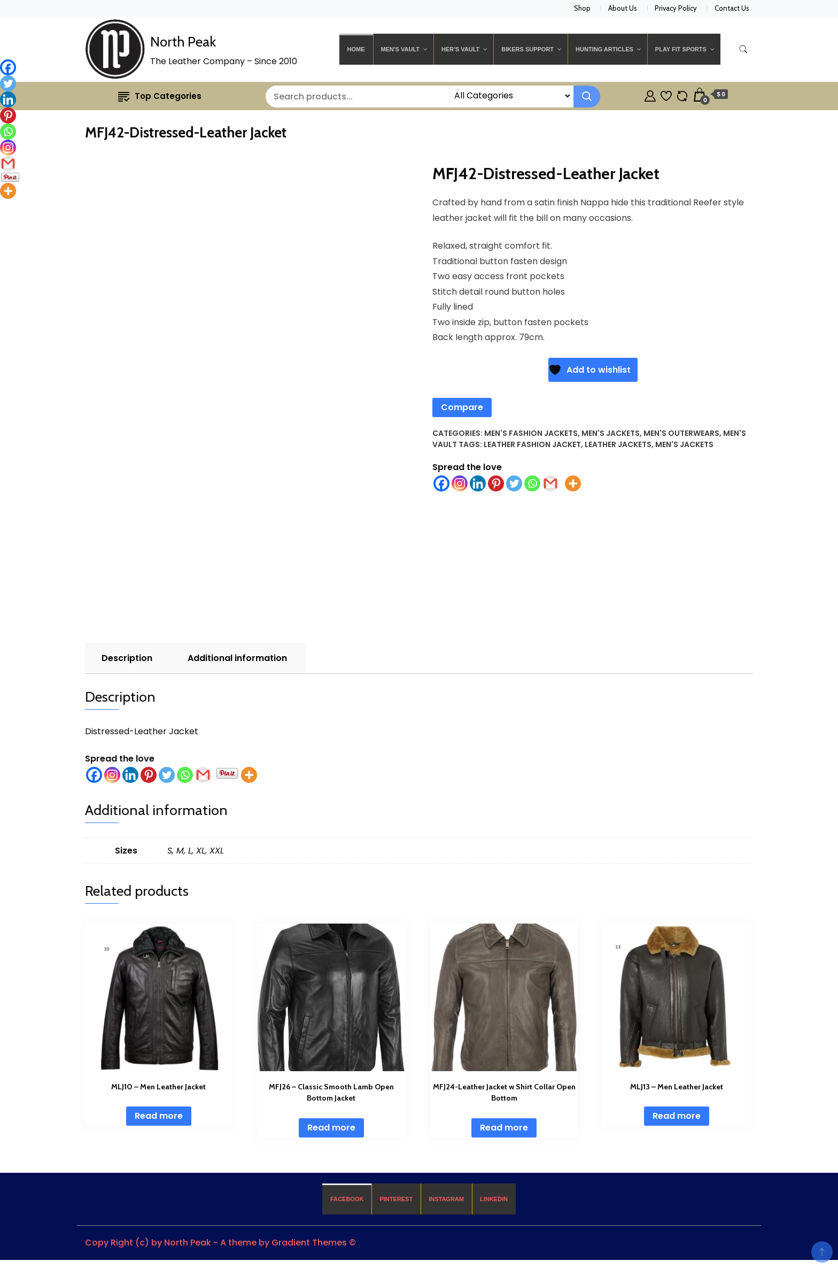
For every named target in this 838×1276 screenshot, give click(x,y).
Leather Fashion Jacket (532, 444)
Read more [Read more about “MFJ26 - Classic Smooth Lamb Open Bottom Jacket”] (331, 1127)
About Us (622, 8)
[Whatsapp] (185, 775)
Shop (582, 8)
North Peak (183, 41)
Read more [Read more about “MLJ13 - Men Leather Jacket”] (677, 1116)
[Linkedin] (130, 775)
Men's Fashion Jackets (531, 433)
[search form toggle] (743, 49)
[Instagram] (112, 775)
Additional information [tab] (237, 658)
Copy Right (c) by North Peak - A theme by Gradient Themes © (220, 1242)
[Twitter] (167, 775)
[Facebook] (94, 775)
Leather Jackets (618, 444)
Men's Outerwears (681, 433)
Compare (462, 407)
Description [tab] (127, 658)
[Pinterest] (149, 775)
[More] (249, 775)
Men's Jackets (610, 433)
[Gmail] (203, 775)
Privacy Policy (676, 8)
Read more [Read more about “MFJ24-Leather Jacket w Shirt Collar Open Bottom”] (504, 1127)
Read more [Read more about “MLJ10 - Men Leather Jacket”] (159, 1116)
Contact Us (732, 8)
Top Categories (159, 96)
